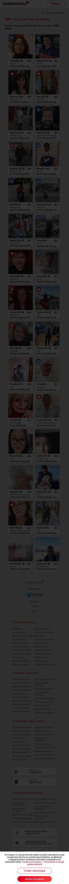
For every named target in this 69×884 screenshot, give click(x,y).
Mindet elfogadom (34, 879)
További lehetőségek (34, 870)
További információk (31, 862)
